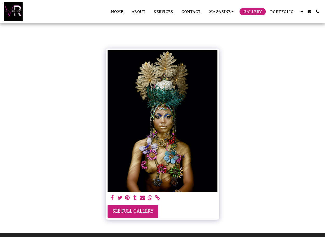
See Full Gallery (132, 211)
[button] (222, 11)
